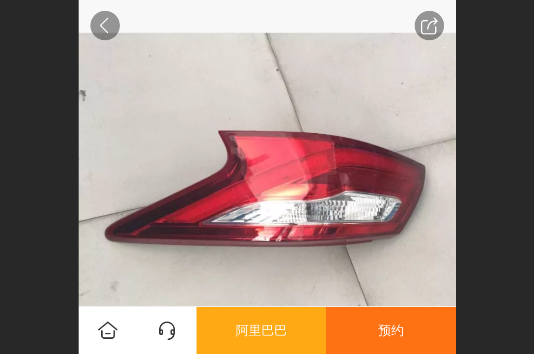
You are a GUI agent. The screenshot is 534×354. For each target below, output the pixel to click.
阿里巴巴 (261, 330)
